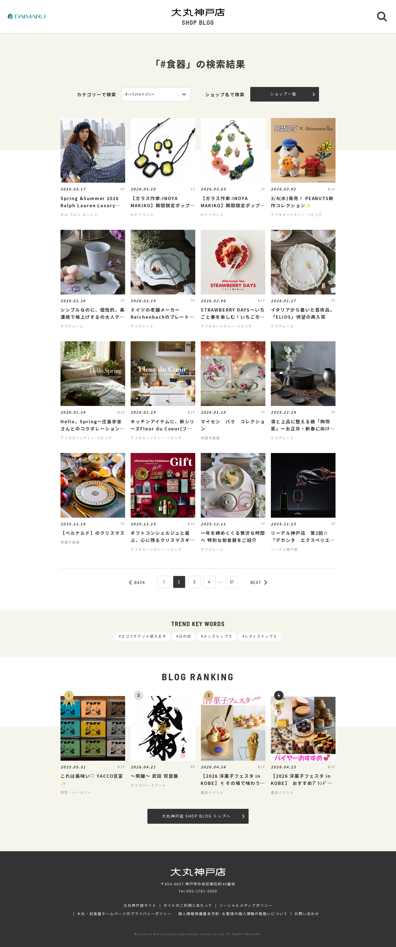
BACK (137, 582)
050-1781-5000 (201, 891)
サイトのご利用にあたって (188, 905)
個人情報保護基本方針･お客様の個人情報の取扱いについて (233, 914)
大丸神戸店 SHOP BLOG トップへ (203, 816)
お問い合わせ (307, 914)
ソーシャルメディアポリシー (245, 905)
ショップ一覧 (292, 94)
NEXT (259, 582)
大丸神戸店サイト (139, 905)
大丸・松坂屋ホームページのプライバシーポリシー (124, 914)
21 (232, 581)
